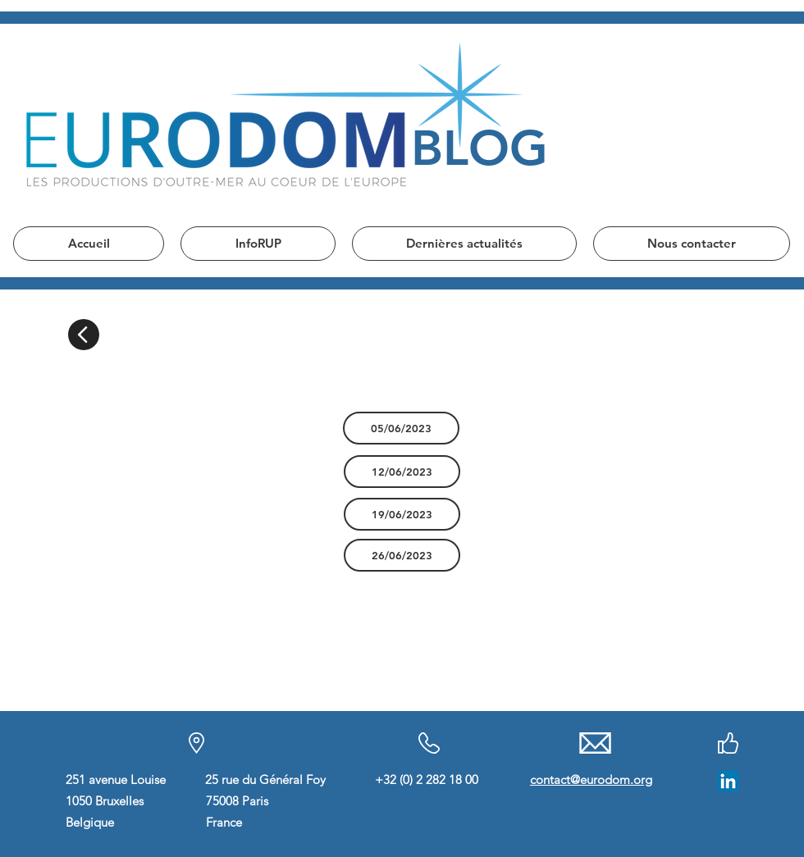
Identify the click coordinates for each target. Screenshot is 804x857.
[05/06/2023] (401, 428)
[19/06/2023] (402, 514)
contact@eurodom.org (591, 779)
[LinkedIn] (728, 781)
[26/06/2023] (402, 555)
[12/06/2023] (402, 471)
